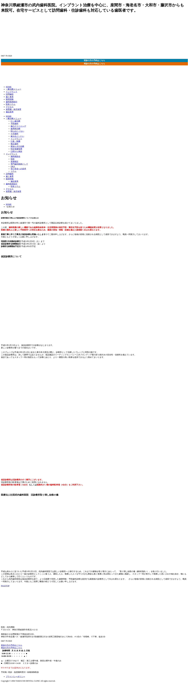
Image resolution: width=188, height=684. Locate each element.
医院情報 (10, 99)
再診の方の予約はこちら (94, 64)
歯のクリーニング (18, 126)
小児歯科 (14, 134)
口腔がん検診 (16, 151)
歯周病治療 (15, 129)
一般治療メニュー (13, 89)
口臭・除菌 (15, 141)
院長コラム (10, 104)
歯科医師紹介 (11, 102)
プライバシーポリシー (15, 677)
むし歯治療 (15, 121)
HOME (8, 87)
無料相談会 (15, 156)
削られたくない (17, 131)
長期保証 (14, 161)
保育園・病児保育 (13, 109)
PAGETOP (5, 586)
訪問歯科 (10, 94)
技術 (12, 159)
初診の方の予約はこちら (94, 60)
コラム (13, 171)
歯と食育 (10, 97)
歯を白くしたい (17, 136)
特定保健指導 (16, 149)
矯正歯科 (14, 144)
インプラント (11, 92)
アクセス (10, 107)
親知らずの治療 (17, 146)
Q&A (13, 166)
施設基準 (10, 112)
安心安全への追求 (18, 169)
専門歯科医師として (19, 164)
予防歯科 (14, 124)
